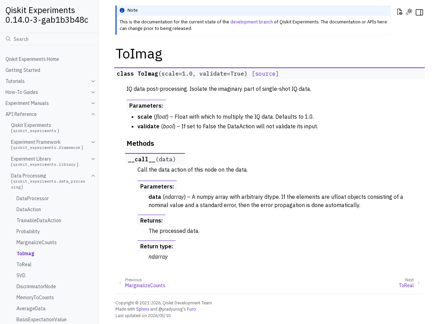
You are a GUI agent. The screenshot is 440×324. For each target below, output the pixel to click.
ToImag (25, 253)
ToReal (24, 264)
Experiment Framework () (47, 145)
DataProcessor (32, 198)
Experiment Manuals (27, 103)
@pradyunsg (170, 309)
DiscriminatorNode (36, 286)
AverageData (31, 308)
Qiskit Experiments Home (32, 59)
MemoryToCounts (35, 297)
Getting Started (23, 70)
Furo (191, 309)
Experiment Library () (44, 162)
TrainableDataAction (38, 220)
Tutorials (15, 81)
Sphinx (142, 309)
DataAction (28, 209)
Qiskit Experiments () (35, 128)
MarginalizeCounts (36, 242)
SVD (20, 275)
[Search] (49, 39)
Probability (28, 231)
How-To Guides (22, 92)
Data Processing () (48, 181)
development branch (251, 22)
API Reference (21, 114)
